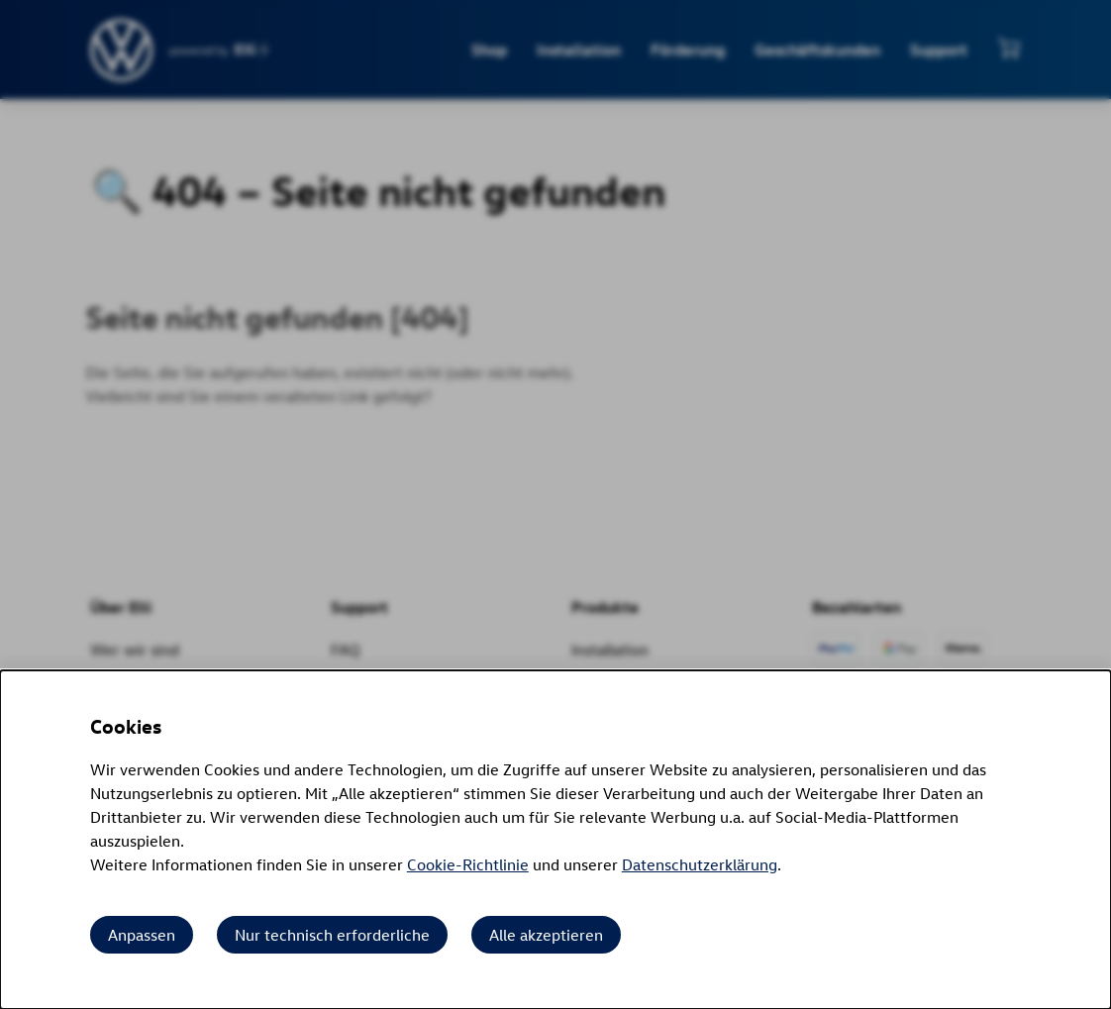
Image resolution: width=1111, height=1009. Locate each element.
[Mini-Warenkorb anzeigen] (1009, 47)
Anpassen (141, 935)
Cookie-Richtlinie (468, 864)
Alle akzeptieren (546, 935)
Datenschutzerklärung (699, 864)
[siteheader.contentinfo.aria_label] (122, 50)
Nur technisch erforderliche (332, 935)
